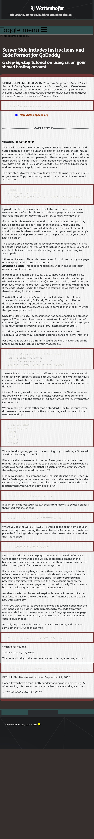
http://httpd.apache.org (34, 115)
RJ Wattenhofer (24, 141)
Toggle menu (23, 30)
